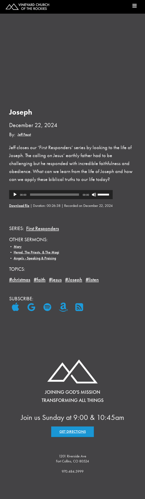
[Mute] (94, 194)
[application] (61, 194)
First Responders (42, 228)
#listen (92, 279)
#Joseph (73, 279)
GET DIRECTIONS (72, 431)
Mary (18, 246)
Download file (19, 205)
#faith (40, 279)
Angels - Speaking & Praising (35, 258)
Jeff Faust (24, 134)
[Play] (15, 194)
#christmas (19, 279)
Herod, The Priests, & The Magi (36, 252)
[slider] (54, 194)
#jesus (55, 279)
